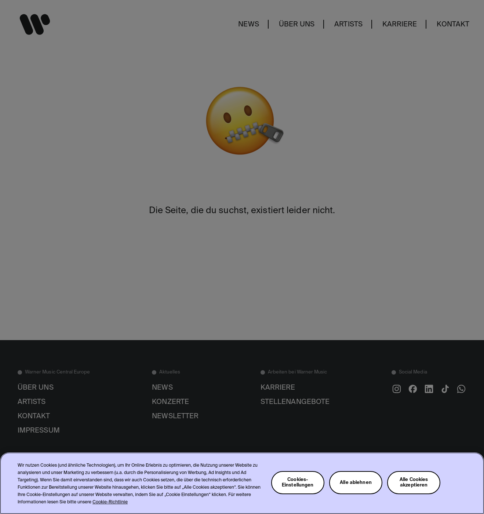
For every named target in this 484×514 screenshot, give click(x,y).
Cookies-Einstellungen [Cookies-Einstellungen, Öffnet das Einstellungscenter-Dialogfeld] (298, 482)
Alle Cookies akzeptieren (414, 482)
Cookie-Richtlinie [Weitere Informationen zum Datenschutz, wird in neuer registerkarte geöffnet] (110, 502)
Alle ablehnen (356, 482)
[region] (242, 483)
